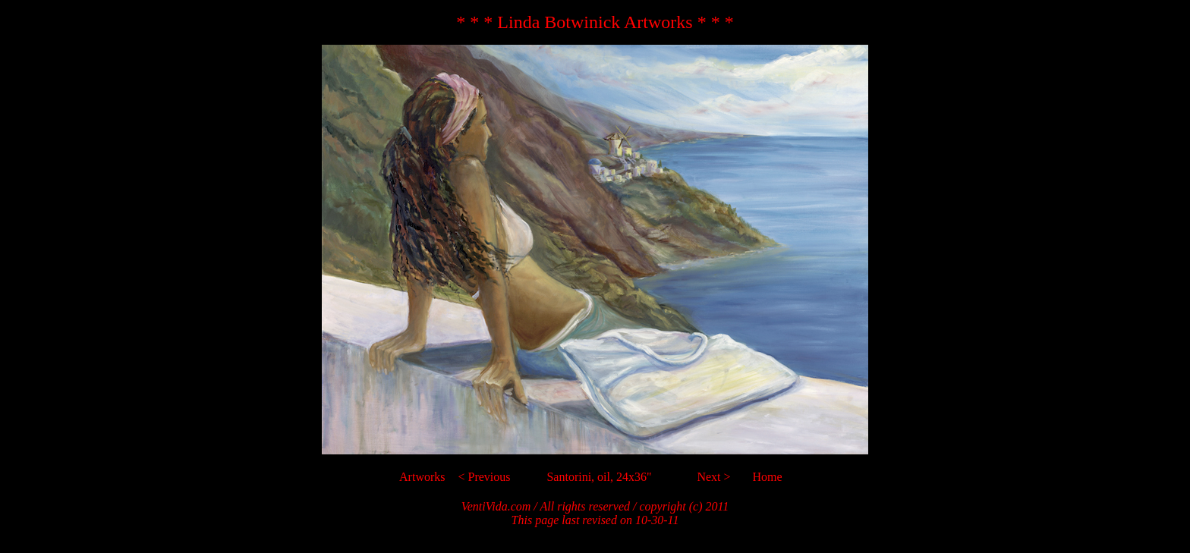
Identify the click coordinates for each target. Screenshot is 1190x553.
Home (767, 476)
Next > (713, 476)
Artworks (422, 476)
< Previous (484, 476)
